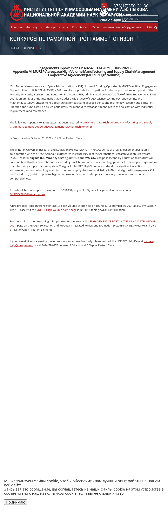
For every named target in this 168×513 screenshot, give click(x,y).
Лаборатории (56, 27)
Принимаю (15, 502)
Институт (33, 27)
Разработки (80, 27)
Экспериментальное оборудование (117, 27)
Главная (17, 27)
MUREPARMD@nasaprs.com (27, 194)
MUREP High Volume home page (56, 210)
